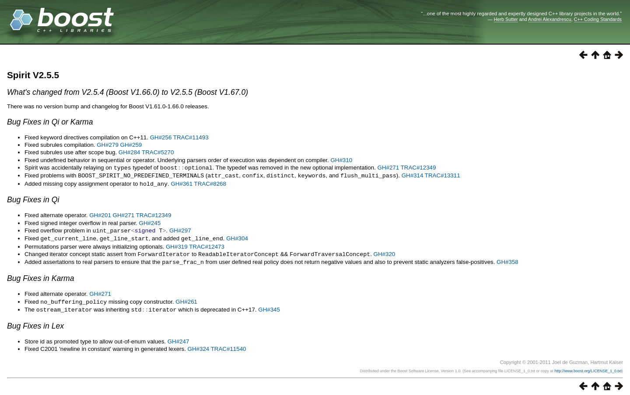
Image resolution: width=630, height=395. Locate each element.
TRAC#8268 (210, 183)
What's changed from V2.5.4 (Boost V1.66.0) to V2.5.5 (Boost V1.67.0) (127, 92)
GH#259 (131, 145)
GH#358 (507, 259)
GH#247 (178, 337)
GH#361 (181, 183)
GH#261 (186, 298)
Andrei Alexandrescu (549, 19)
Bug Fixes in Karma (40, 275)
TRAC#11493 (191, 137)
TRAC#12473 (206, 244)
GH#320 (385, 252)
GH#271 (388, 167)
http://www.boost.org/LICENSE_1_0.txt (588, 367)
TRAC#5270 (158, 152)
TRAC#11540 (228, 345)
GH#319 (177, 244)
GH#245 (150, 221)
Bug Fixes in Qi (33, 198)
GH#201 (100, 214)
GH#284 (129, 152)
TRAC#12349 (418, 167)
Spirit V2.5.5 (33, 75)
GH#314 (413, 175)
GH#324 (199, 345)
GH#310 (341, 160)
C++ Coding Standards (598, 19)
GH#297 (180, 229)
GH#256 (161, 137)
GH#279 (108, 145)
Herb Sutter (506, 19)
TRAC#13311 (442, 175)
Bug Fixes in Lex (35, 322)
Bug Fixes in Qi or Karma (50, 122)
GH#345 (269, 306)
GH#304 (237, 236)
